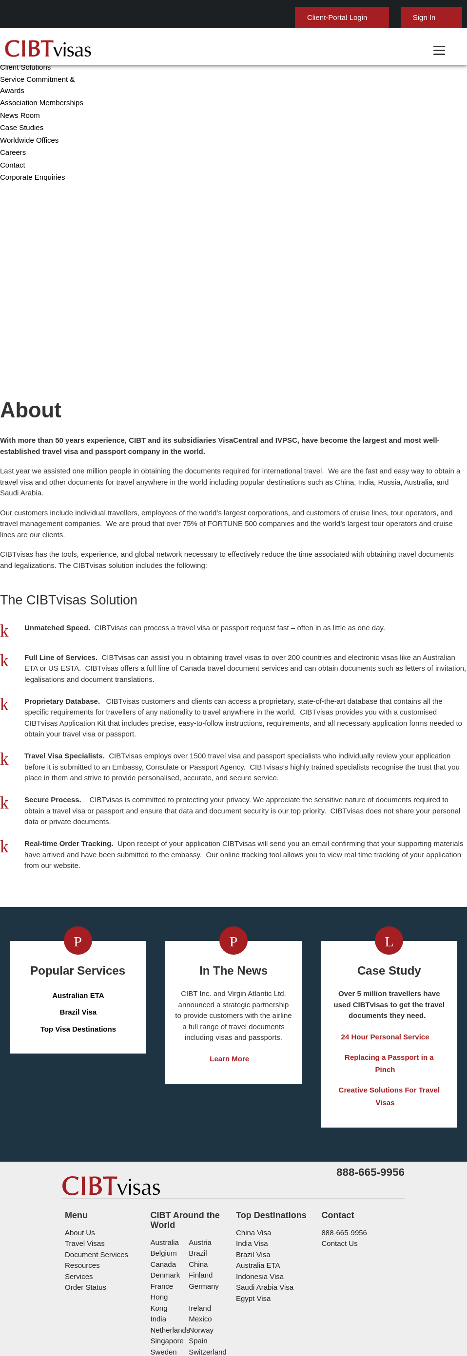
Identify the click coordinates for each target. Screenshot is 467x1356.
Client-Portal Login (293, 17)
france (161, 1213)
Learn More (230, 981)
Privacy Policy (250, 1312)
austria (199, 1169)
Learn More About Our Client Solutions (121, 1312)
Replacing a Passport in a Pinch (385, 981)
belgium (163, 1180)
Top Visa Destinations (78, 951)
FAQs (205, 1312)
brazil (196, 1180)
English (434, 13)
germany (201, 1213)
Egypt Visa (252, 1225)
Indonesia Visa (257, 1203)
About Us (79, 1159)
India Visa (250, 1171)
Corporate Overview (30, 290)
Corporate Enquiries (30, 425)
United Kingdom (175, 1279)
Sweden (163, 1268)
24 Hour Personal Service (385, 959)
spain (196, 1257)
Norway (200, 1246)
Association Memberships (39, 350)
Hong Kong (168, 1224)
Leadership (17, 302)
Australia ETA (256, 1192)
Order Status (84, 1214)
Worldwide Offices (27, 388)
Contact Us (339, 1171)
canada (162, 1191)
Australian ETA (78, 917)
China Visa (251, 1159)
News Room (18, 363)
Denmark (164, 1202)
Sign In (376, 17)
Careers (12, 400)
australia (164, 1169)
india (158, 1235)
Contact (12, 413)
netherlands (170, 1246)
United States (209, 1279)
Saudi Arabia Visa (261, 1214)
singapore (166, 1257)
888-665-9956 (341, 1159)
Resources (81, 1192)
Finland (199, 1202)
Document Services (94, 1181)
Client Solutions (24, 315)
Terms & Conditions (317, 1312)
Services (78, 1203)
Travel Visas (82, 1171)
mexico (199, 1235)
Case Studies (20, 375)
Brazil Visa (78, 934)
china (196, 1191)
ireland (198, 1224)
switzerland (206, 1268)
